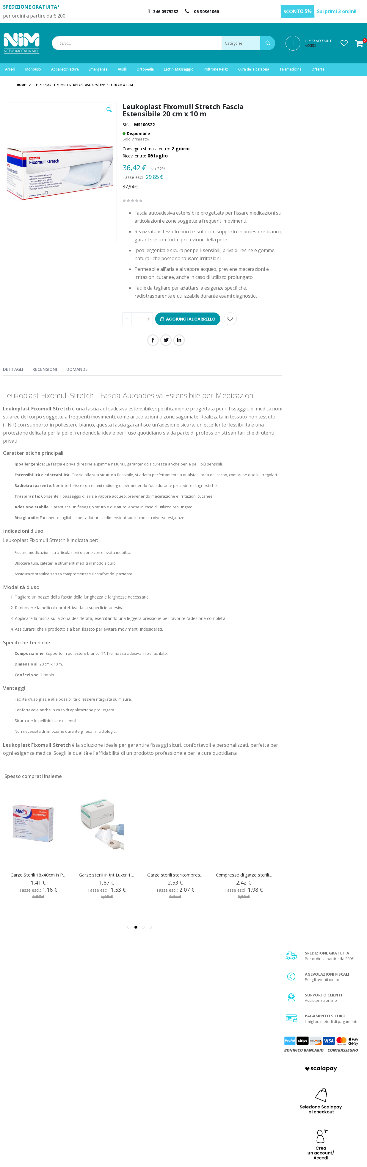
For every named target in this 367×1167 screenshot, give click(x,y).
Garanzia (209, 1099)
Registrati (117, 1092)
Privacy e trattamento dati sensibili (324, 1114)
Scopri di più (322, 457)
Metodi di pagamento (312, 1092)
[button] (344, 43)
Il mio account (121, 1099)
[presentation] (17, 368)
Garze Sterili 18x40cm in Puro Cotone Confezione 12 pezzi (38, 885)
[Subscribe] (351, 1023)
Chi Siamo (210, 1084)
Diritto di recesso (216, 1107)
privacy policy (307, 1034)
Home (21, 85)
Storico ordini (121, 1107)
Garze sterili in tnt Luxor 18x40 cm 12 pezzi (107, 885)
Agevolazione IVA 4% (311, 1107)
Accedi (310, 45)
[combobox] (163, 43)
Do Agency (280, 1155)
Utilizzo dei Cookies (310, 1121)
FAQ (204, 1092)
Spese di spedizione (311, 1099)
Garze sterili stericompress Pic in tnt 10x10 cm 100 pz (175, 885)
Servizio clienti (122, 1114)
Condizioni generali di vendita (319, 1084)
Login (114, 1084)
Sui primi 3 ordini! (337, 11)
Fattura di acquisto (217, 1114)
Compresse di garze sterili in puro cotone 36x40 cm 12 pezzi (244, 885)
